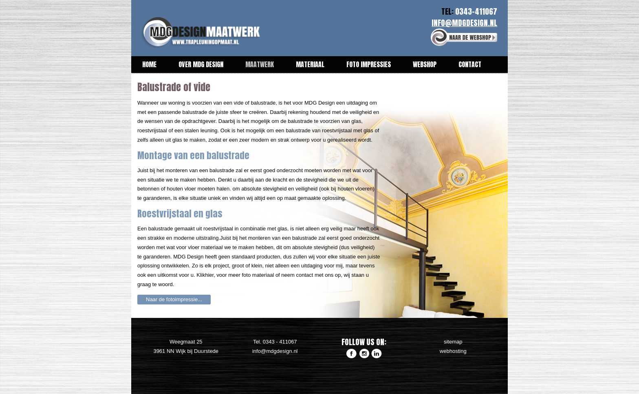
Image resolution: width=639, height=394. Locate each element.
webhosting (453, 351)
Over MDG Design (200, 64)
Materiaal (310, 64)
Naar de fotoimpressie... (174, 299)
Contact (469, 64)
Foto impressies (368, 64)
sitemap (453, 342)
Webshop (424, 64)
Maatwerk (259, 64)
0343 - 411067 (280, 342)
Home (149, 64)
